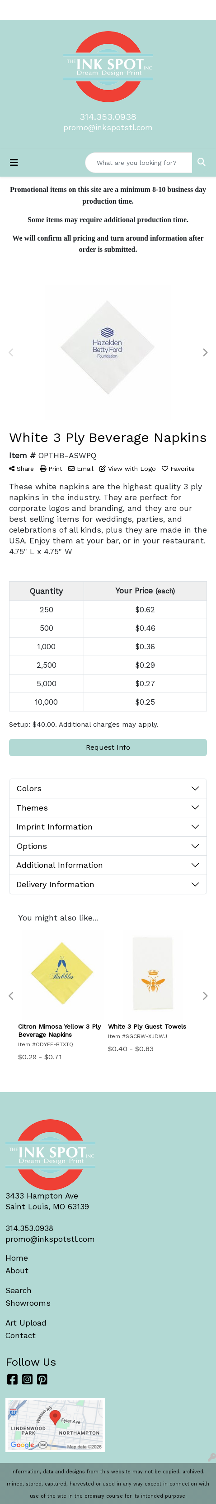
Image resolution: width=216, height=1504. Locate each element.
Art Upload (26, 1322)
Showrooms (28, 1303)
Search (18, 1290)
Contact (20, 1335)
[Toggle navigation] (14, 162)
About (16, 1270)
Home (16, 1257)
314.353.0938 (108, 116)
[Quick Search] (139, 162)
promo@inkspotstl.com (108, 127)
